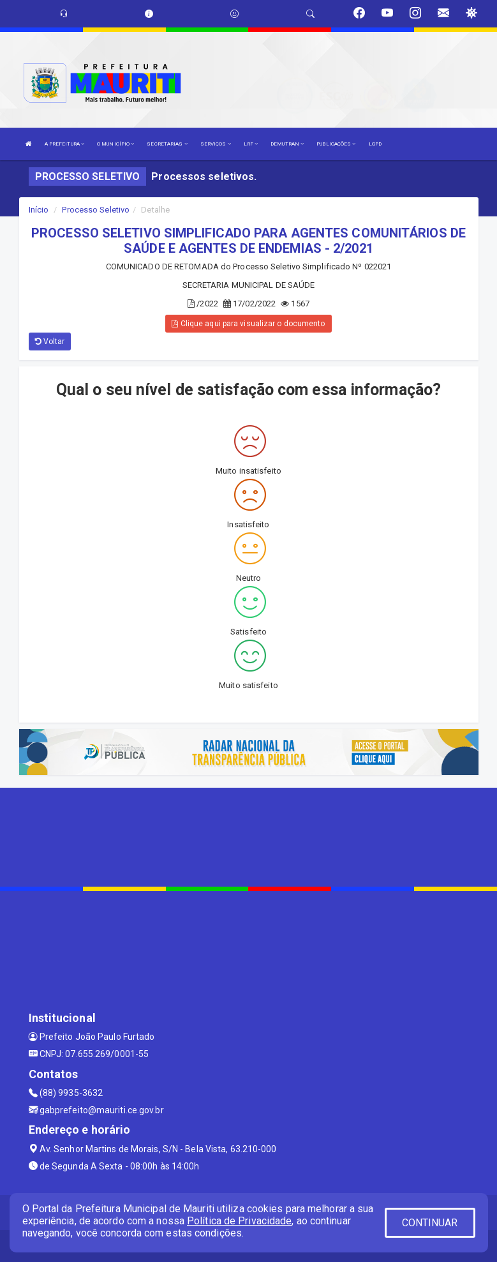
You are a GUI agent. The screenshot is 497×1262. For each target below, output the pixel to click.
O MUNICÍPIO (115, 144)
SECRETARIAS (167, 144)
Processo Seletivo (96, 209)
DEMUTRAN (287, 144)
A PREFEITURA (64, 144)
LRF (251, 144)
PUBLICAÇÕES (335, 144)
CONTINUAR (430, 1223)
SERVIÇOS (215, 144)
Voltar (50, 341)
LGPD (375, 144)
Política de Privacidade (239, 1221)
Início (39, 209)
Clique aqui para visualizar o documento (248, 323)
